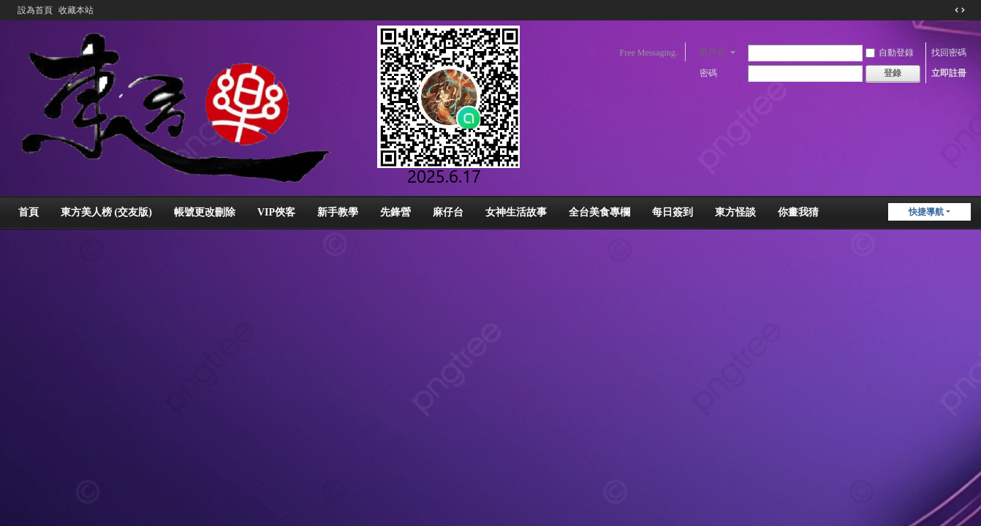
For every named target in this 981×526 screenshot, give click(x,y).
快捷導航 (926, 212)
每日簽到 (672, 212)
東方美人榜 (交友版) (106, 212)
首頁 (28, 212)
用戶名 (712, 52)
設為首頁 (35, 10)
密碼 (708, 73)
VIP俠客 (276, 212)
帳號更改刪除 (204, 212)
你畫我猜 (798, 212)
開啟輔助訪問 (946, 10)
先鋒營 (395, 212)
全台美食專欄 (599, 212)
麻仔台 (448, 212)
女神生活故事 (516, 212)
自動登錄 (890, 52)
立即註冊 (948, 73)
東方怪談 (735, 212)
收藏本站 (76, 10)
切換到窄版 (959, 10)
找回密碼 (948, 52)
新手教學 (337, 212)
